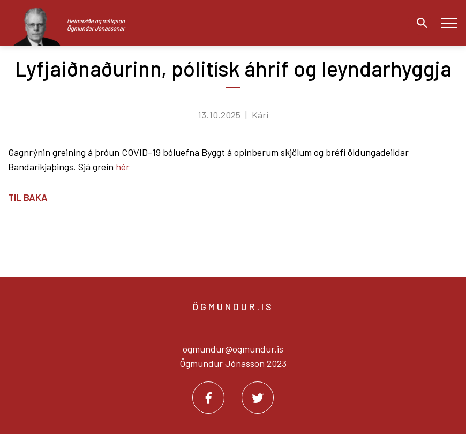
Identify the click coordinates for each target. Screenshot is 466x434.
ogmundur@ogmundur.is (233, 349)
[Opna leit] (419, 23)
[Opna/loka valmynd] (448, 23)
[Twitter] (258, 397)
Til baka (28, 197)
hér (123, 167)
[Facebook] (208, 397)
